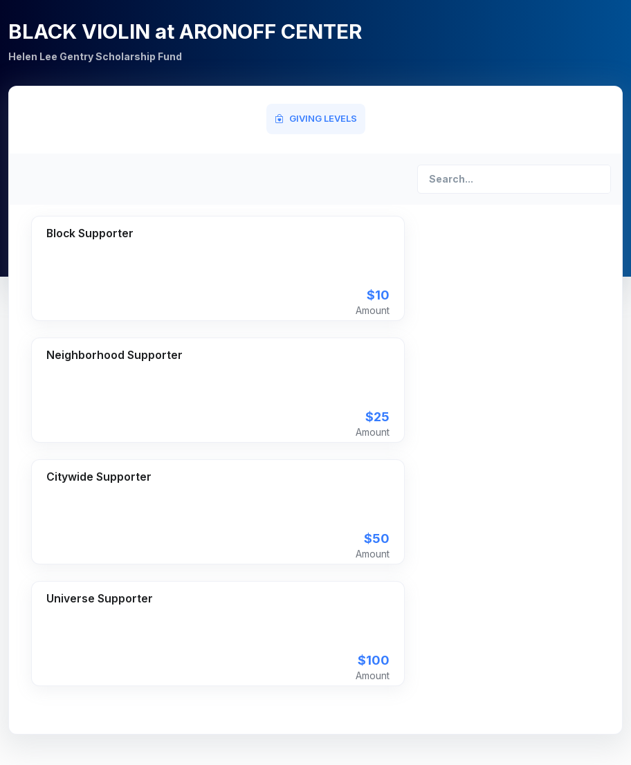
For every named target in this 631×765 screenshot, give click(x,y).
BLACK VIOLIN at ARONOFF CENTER (185, 31)
